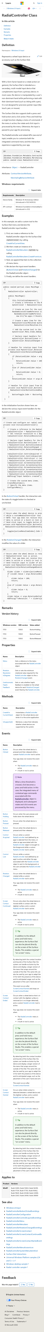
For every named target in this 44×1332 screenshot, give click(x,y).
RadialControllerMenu (15, 1221)
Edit (39, 56)
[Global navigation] (2, 3)
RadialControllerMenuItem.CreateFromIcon (23, 256)
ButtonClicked (12, 269)
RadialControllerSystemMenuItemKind (22, 1250)
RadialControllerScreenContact (19, 1231)
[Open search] (34, 3)
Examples (7, 29)
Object (14, 167)
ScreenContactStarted (21, 988)
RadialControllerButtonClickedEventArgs (22, 1211)
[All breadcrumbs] (4, 8)
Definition (7, 26)
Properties (7, 35)
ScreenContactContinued (6, 903)
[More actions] (40, 8)
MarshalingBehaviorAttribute (22, 177)
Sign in (39, 3)
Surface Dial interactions (16, 1254)
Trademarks (21, 1321)
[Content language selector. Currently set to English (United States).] (15, 1295)
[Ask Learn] (29, 8)
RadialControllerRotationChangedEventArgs (24, 1227)
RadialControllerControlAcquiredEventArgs (23, 1217)
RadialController (35, 663)
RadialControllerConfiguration (18, 1214)
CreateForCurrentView (15, 243)
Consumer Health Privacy (14, 1318)
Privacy (25, 1315)
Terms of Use (9, 1321)
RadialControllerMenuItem (17, 250)
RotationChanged (29, 269)
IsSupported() (8, 722)
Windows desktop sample (16, 1264)
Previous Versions (23, 1311)
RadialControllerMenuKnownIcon (19, 1247)
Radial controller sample (16, 1267)
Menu (5, 661)
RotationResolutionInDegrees (6, 672)
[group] (22, 158)
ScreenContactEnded (20, 991)
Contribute (16, 1315)
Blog (6, 1315)
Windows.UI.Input (13, 8)
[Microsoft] (22, 3)
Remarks (7, 32)
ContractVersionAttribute (21, 173)
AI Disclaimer (9, 1311)
